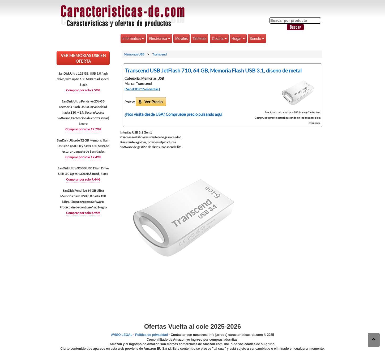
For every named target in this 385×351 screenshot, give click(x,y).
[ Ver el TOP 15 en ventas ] (142, 89)
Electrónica (159, 38)
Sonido (257, 38)
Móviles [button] (181, 38)
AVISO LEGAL (121, 335)
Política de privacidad (151, 335)
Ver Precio (153, 101)
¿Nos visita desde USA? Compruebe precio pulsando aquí (173, 114)
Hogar (238, 38)
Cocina (219, 38)
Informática (133, 38)
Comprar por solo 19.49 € (83, 157)
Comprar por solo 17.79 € (83, 129)
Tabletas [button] (199, 38)
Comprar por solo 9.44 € (83, 179)
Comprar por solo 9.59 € (83, 90)
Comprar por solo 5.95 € (83, 213)
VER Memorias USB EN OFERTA (83, 58)
